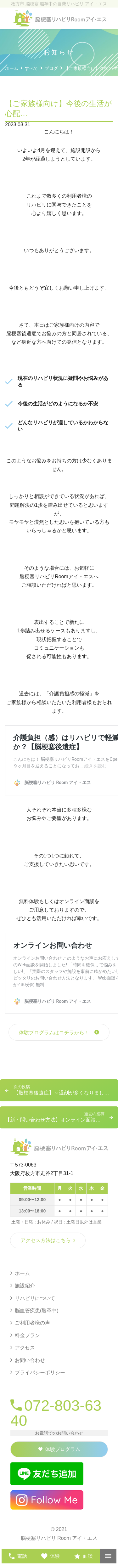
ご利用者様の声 (32, 1322)
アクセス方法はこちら (47, 1240)
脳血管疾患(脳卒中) (37, 1310)
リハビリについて (35, 1298)
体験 (50, 1556)
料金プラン (27, 1335)
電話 (18, 1556)
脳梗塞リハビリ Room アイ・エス (59, 1538)
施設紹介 (25, 1285)
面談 (83, 1556)
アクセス (25, 1347)
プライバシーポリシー (40, 1372)
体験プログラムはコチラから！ (54, 1032)
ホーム (22, 1273)
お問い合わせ (30, 1360)
